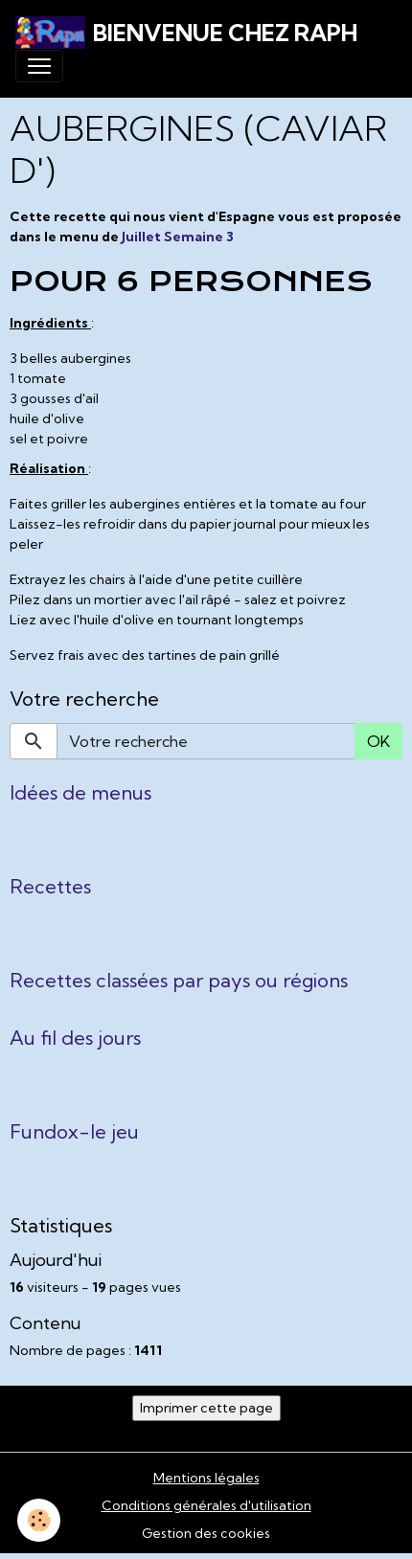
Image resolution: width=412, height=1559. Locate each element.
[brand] (186, 32)
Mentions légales (206, 1477)
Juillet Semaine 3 (178, 236)
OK (378, 741)
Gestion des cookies (206, 1533)
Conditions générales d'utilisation (206, 1505)
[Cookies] (38, 1520)
